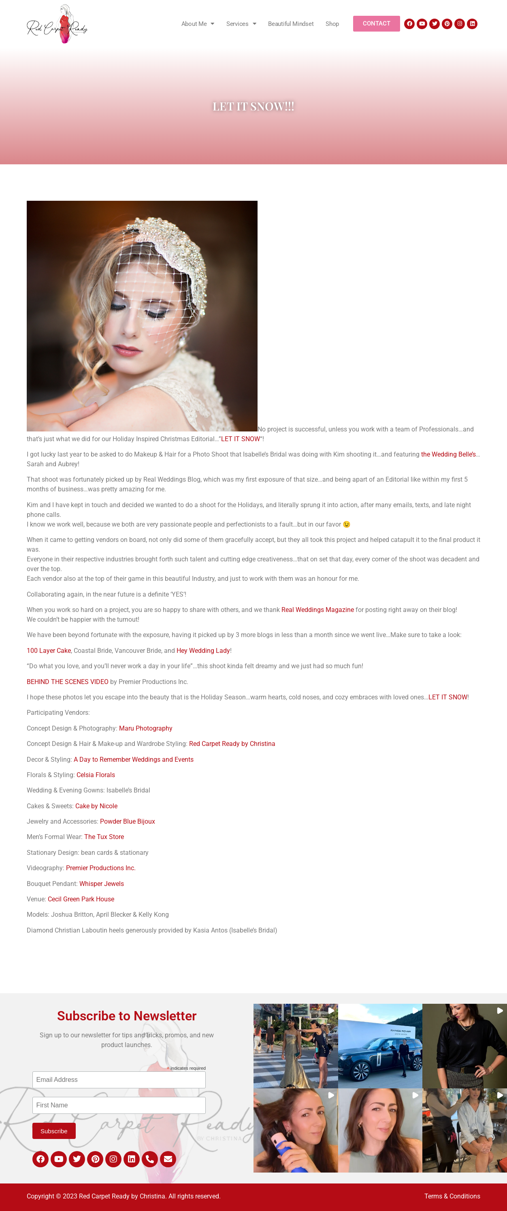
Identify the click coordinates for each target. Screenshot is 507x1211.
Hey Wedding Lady (203, 650)
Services (241, 24)
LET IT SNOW (240, 439)
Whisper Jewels (101, 884)
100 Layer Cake (49, 650)
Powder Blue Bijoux (127, 821)
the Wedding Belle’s (448, 454)
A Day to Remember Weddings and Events (134, 759)
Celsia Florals (96, 775)
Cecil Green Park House (81, 899)
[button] (296, 1046)
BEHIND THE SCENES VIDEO (68, 682)
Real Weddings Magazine (317, 610)
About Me (197, 24)
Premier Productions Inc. (101, 868)
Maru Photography (146, 728)
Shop (332, 24)
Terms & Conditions (452, 1196)
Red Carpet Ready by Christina (232, 744)
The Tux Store (104, 837)
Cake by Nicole (96, 806)
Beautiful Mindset (290, 24)
